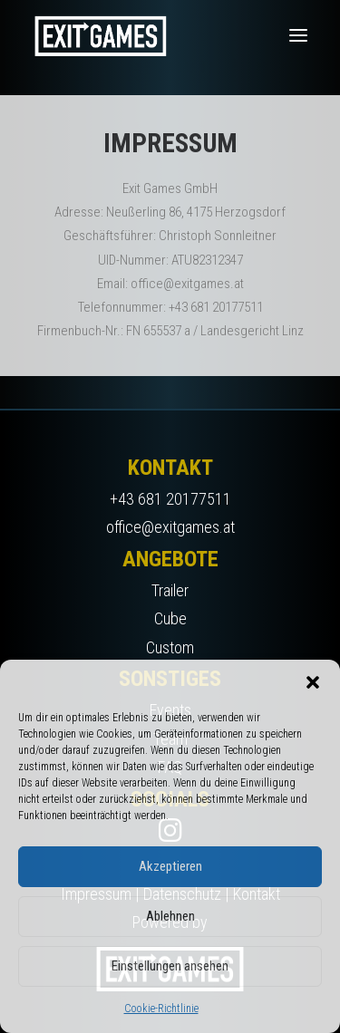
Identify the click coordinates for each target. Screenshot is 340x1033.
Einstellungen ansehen (170, 966)
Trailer (170, 590)
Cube (170, 618)
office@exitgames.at (170, 526)
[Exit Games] (101, 35)
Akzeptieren (170, 866)
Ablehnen (170, 916)
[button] (313, 682)
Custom (170, 647)
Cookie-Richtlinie (161, 1008)
